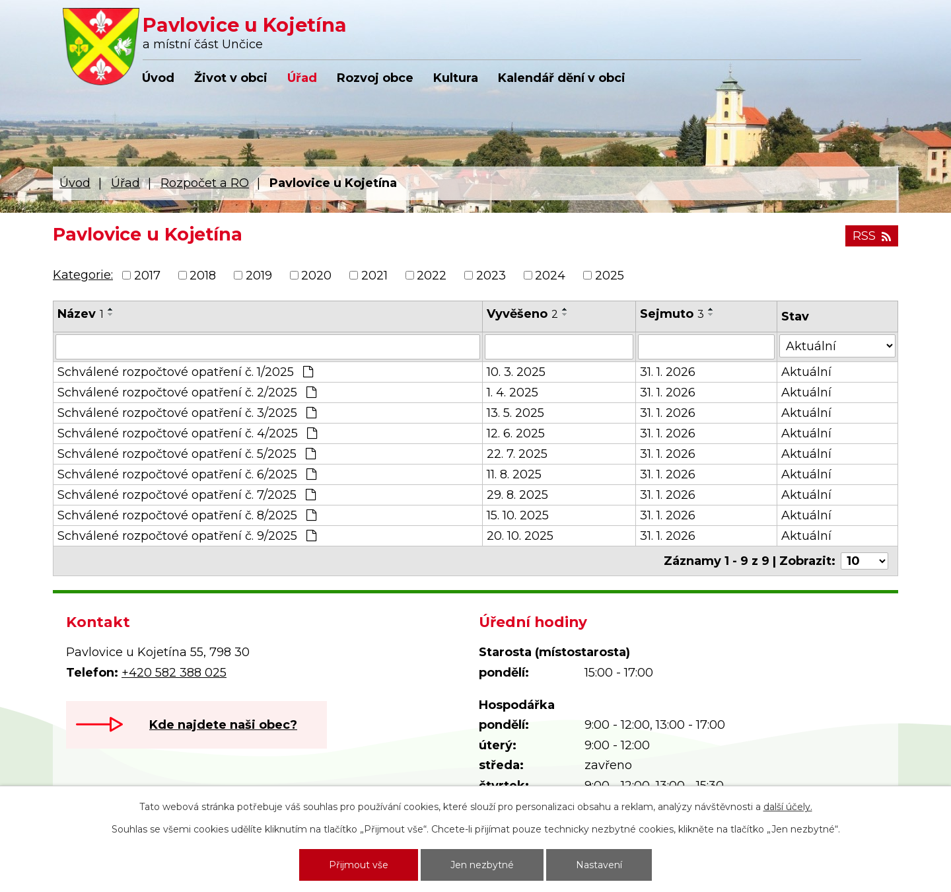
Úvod (158, 78)
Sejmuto (672, 314)
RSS (872, 236)
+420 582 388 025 (174, 672)
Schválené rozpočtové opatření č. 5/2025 (186, 454)
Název (80, 314)
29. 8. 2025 (517, 495)
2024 (550, 275)
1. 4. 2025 (512, 392)
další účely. (787, 807)
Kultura (455, 78)
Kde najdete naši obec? (223, 725)
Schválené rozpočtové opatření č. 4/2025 (187, 433)
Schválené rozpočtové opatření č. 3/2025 (186, 413)
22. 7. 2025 (517, 454)
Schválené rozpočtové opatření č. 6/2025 (186, 474)
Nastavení (599, 865)
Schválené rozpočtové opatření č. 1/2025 (185, 372)
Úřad (302, 78)
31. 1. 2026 (667, 372)
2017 (147, 275)
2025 (609, 275)
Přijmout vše (358, 865)
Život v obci (230, 78)
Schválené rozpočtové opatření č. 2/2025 (186, 392)
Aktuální (806, 372)
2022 (431, 275)
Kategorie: (83, 275)
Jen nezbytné (482, 865)
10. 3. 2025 (516, 372)
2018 (203, 275)
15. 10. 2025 (518, 515)
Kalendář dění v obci (561, 78)
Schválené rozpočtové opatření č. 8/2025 (186, 515)
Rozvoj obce (375, 78)
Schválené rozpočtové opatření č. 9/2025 (186, 536)
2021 (374, 275)
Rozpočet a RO (204, 183)
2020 (316, 275)
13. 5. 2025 (515, 413)
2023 (491, 275)
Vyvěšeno (522, 314)
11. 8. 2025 (514, 474)
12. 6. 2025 (516, 433)
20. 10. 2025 (520, 536)
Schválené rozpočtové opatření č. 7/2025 (186, 495)
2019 (259, 275)
